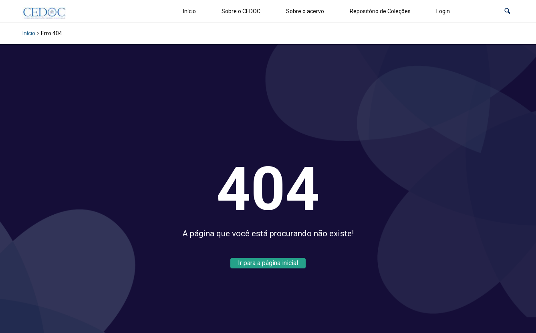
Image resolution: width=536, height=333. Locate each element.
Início (189, 11)
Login (443, 11)
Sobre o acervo (305, 11)
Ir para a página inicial (268, 263)
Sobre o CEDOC (241, 11)
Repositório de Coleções (380, 11)
